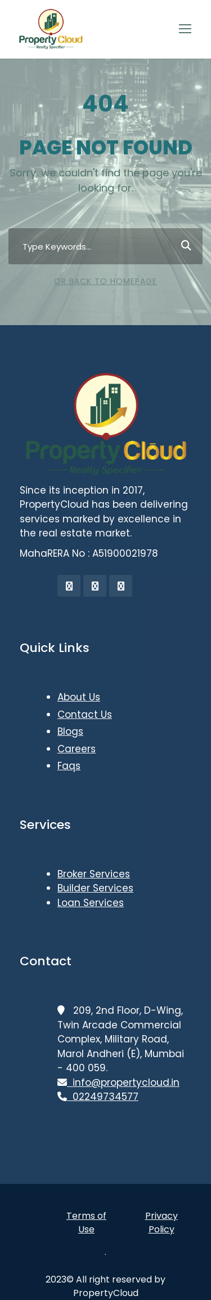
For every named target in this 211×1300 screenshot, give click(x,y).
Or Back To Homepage (105, 281)
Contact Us (84, 714)
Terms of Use (86, 1222)
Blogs (70, 731)
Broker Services (93, 874)
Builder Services (95, 888)
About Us (78, 697)
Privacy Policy (161, 1222)
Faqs (68, 766)
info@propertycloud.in (118, 1082)
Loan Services (90, 902)
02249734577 (97, 1096)
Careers (76, 749)
